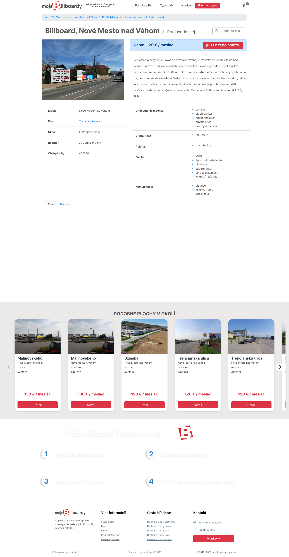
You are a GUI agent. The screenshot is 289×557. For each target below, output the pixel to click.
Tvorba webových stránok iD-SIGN (145, 552)
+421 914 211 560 (206, 530)
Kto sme (105, 530)
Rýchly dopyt (207, 5)
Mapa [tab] (51, 204)
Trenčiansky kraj (89, 121)
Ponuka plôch (144, 5)
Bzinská (131, 358)
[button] (48, 69)
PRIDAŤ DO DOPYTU (223, 45)
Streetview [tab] (66, 204)
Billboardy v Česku (110, 539)
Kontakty (213, 538)
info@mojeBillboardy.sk (209, 522)
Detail (38, 405)
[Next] (280, 367)
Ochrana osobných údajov (65, 552)
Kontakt (186, 5)
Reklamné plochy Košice (159, 526)
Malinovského (30, 358)
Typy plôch (167, 5)
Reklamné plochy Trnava (159, 539)
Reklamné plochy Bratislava (161, 522)
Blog (103, 526)
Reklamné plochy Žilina (158, 535)
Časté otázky (107, 522)
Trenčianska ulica (193, 358)
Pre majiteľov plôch (110, 535)
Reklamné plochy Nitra (158, 530)
